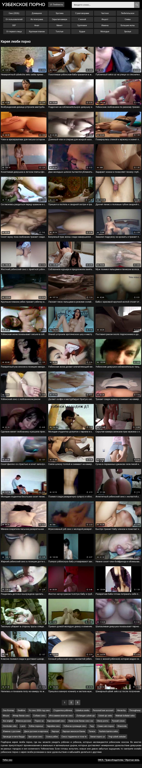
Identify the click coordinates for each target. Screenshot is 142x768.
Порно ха (39, 725)
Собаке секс (39, 720)
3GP (14, 26)
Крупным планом (37, 32)
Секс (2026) (14, 14)
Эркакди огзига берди (14, 741)
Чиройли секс (53, 730)
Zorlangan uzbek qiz (85, 720)
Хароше (55, 735)
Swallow (21, 714)
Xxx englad (8, 725)
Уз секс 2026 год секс (39, 714)
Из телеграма (37, 20)
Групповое (82, 26)
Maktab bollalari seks (125, 720)
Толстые (59, 32)
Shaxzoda (121, 730)
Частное (105, 14)
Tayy (92, 730)
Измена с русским (11, 735)
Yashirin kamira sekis (108, 735)
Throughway (134, 714)
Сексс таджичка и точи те (74, 741)
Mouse (6, 720)
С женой (82, 20)
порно (25, 4)
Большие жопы (128, 26)
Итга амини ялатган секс (61, 720)
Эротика (59, 14)
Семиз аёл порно (105, 730)
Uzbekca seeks (82, 714)
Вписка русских (23, 725)
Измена (105, 26)
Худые (82, 32)
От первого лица (14, 32)
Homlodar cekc (10, 730)
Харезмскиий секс (56, 725)
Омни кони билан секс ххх (80, 725)
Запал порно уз (97, 741)
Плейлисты (60, 4)
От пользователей (14, 20)
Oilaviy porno (102, 725)
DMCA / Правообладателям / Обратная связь (119, 764)
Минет (60, 26)
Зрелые (127, 32)
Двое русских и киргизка (36, 735)
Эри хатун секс (35, 741)
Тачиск (92, 735)
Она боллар (8, 714)
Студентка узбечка (63, 714)
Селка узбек (52, 741)
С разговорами (82, 14)
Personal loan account (103, 714)
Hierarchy (121, 714)
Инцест (105, 20)
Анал (36, 26)
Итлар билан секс (21, 720)
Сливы (128, 20)
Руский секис (118, 725)
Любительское (127, 14)
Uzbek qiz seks (105, 720)
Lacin (22, 730)
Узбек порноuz (36, 730)
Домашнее (37, 14)
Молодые (105, 32)
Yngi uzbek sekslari (117, 741)
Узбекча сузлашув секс (75, 730)
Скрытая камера (59, 20)
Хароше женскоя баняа (74, 735)
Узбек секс (7, 764)
